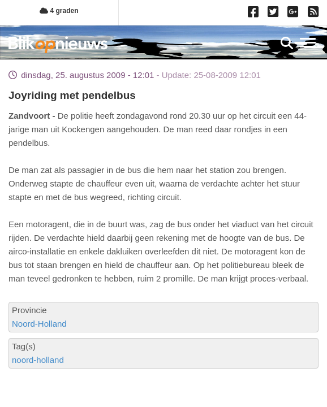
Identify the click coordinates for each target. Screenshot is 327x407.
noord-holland (38, 360)
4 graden (59, 11)
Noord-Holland (39, 323)
